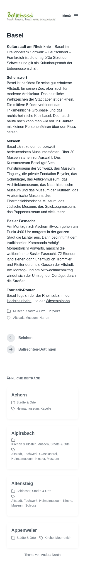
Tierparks (53, 311)
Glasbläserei (48, 462)
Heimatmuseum (28, 416)
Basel (59, 47)
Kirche (67, 508)
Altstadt (18, 317)
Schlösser (23, 499)
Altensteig (22, 491)
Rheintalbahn (52, 295)
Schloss (30, 513)
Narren (44, 317)
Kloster (40, 466)
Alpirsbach (22, 441)
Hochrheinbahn (19, 301)
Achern (19, 402)
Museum (31, 317)
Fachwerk (30, 462)
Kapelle (46, 416)
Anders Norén (51, 555)
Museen (18, 311)
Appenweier (24, 538)
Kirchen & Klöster (23, 452)
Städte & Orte (36, 311)
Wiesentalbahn (58, 301)
